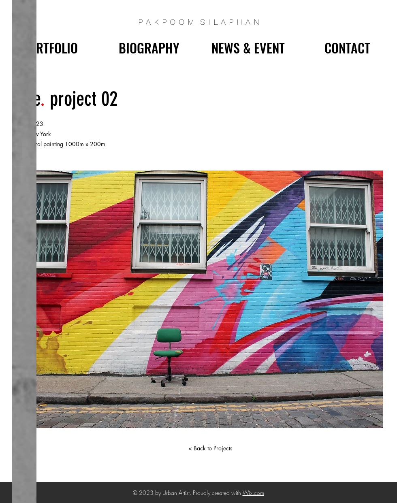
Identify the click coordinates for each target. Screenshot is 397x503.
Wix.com (253, 493)
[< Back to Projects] (210, 448)
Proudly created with (218, 493)
